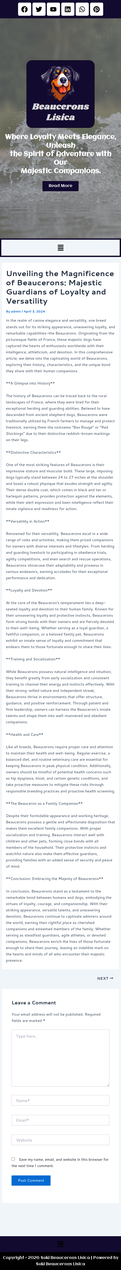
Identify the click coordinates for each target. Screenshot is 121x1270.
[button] (60, 247)
